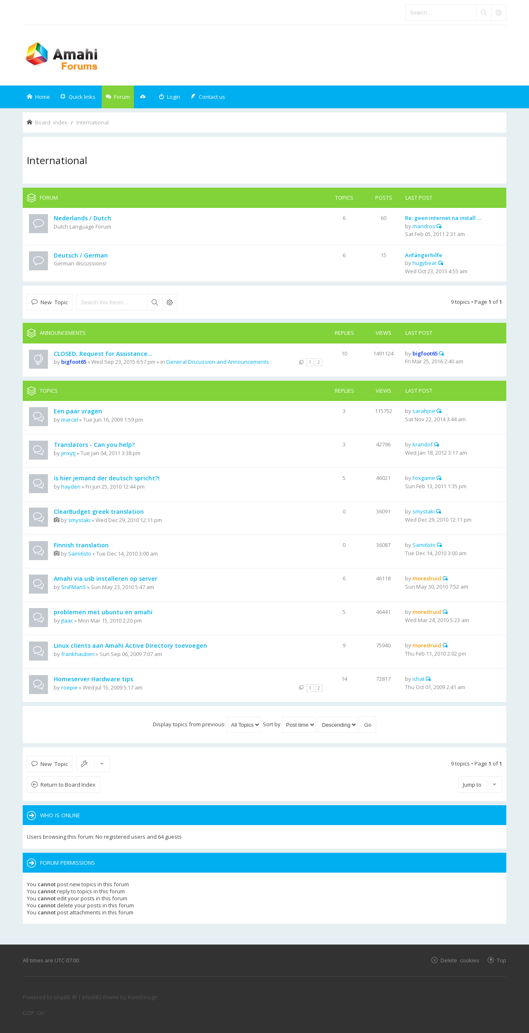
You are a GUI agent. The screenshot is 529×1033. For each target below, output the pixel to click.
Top (501, 960)
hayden (71, 486)
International (57, 160)
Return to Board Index (68, 784)
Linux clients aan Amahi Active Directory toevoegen (130, 645)
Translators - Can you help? (94, 445)
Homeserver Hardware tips (93, 679)
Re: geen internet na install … (443, 218)
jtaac (67, 620)
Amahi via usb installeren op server (105, 578)
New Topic (54, 302)
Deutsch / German (81, 255)
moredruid (426, 578)
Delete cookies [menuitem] (460, 960)
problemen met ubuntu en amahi (103, 612)
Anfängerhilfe (423, 255)
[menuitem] (169, 97)
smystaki (79, 520)
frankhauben (78, 654)
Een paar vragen (78, 411)
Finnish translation (81, 545)
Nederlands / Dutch (82, 218)
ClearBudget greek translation (99, 511)
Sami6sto (79, 553)
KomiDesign (142, 997)
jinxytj (68, 453)
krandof (422, 444)
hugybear (424, 263)
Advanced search (169, 302)
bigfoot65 (73, 361)
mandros (423, 226)
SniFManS (73, 587)
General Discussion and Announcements (217, 361)
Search (154, 302)
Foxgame (423, 478)
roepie (69, 687)
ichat (418, 678)
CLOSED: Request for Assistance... (103, 354)
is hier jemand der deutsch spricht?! (107, 478)
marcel (69, 419)
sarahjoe (423, 411)
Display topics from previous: (207, 724)
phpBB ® (65, 997)
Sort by (289, 724)
